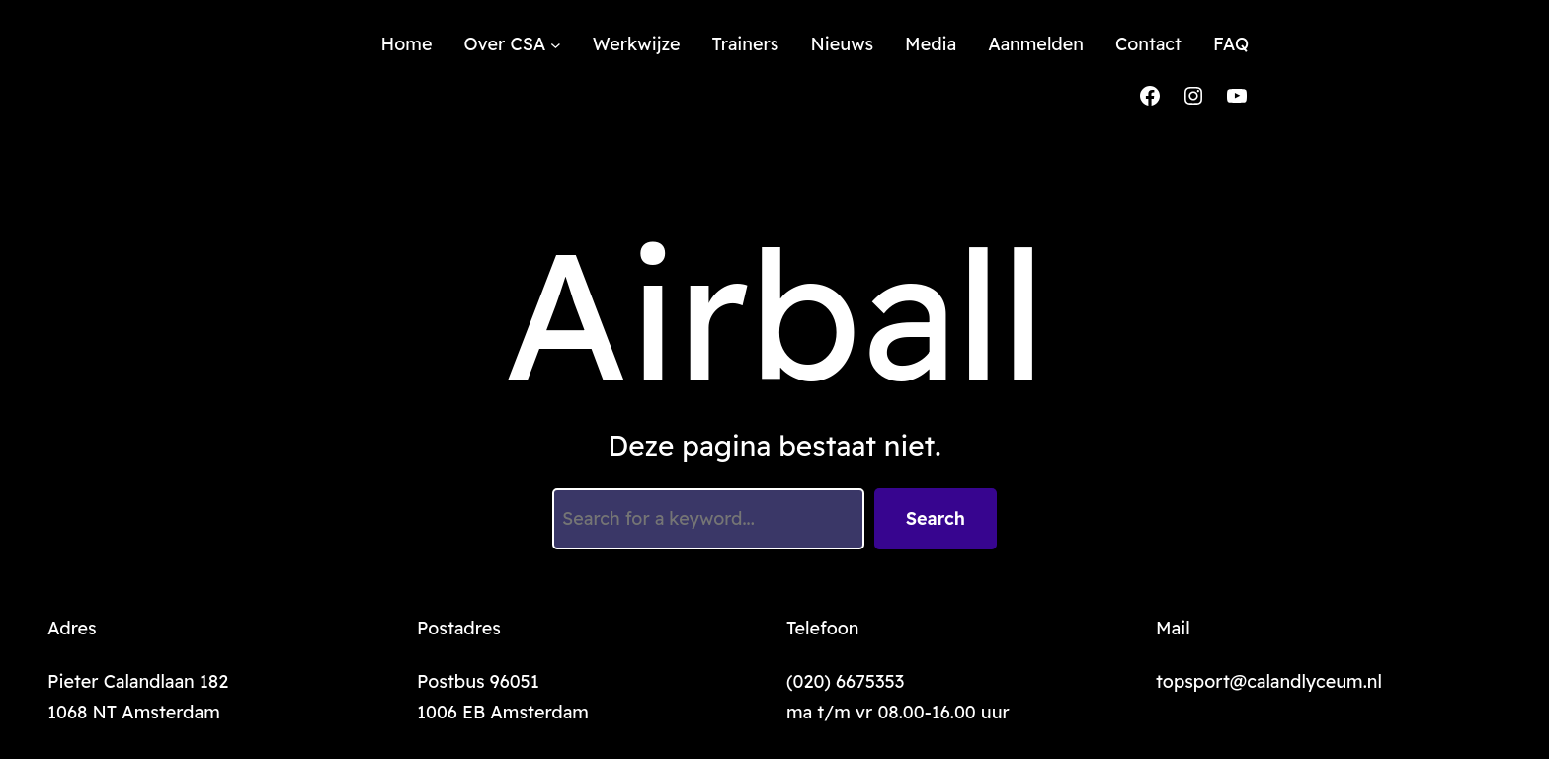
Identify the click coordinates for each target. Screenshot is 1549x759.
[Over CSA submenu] (555, 45)
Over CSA (504, 44)
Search (935, 518)
